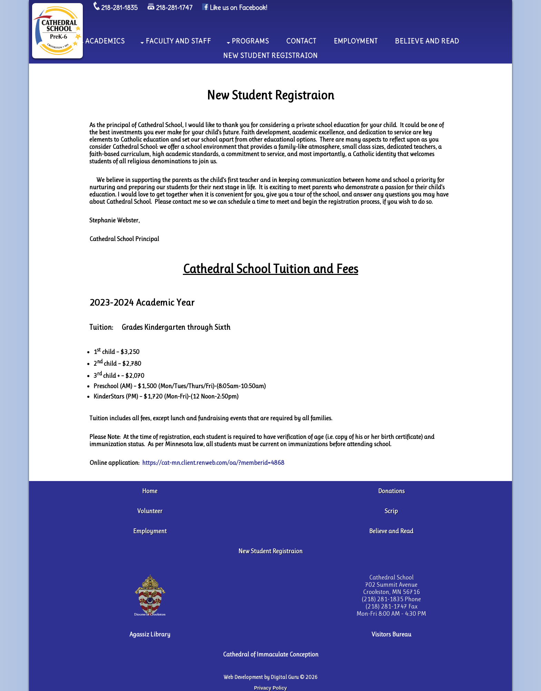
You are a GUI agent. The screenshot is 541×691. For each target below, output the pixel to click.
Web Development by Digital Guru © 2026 (271, 677)
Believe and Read (391, 531)
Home (149, 491)
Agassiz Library (149, 634)
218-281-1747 (174, 8)
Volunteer (150, 511)
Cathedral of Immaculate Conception (270, 654)
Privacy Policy (270, 688)
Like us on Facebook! (238, 8)
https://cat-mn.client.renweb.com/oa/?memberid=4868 (213, 462)
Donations (391, 491)
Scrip (391, 511)
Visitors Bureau (391, 634)
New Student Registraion (270, 551)
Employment (150, 531)
